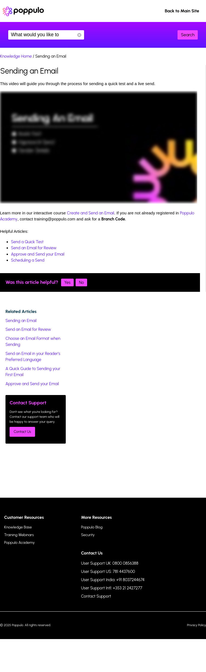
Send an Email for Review (33, 247)
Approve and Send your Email (37, 254)
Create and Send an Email (90, 213)
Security (88, 535)
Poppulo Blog (91, 527)
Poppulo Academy (19, 542)
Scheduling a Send (27, 260)
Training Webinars (19, 535)
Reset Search (79, 35)
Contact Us (22, 432)
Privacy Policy (196, 625)
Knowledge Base (18, 527)
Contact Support (96, 596)
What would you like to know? (46, 35)
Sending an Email (20, 320)
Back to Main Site (182, 10)
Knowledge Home (16, 56)
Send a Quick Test (27, 241)
